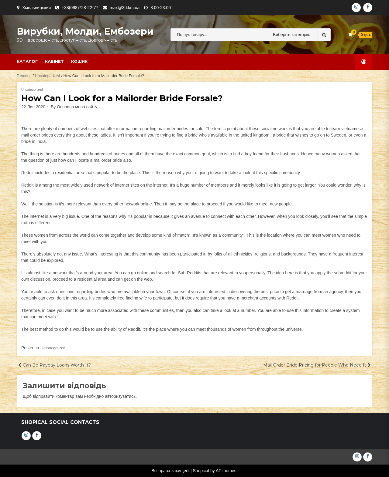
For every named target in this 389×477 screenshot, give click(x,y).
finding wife (136, 298)
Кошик (79, 61)
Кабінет (54, 61)
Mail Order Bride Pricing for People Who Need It (314, 365)
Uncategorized (47, 75)
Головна (24, 75)
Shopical (201, 470)
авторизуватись (120, 396)
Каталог (27, 61)
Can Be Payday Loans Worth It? (57, 365)
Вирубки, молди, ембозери (85, 31)
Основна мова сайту (77, 106)
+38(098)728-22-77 (80, 7)
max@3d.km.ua (124, 7)
